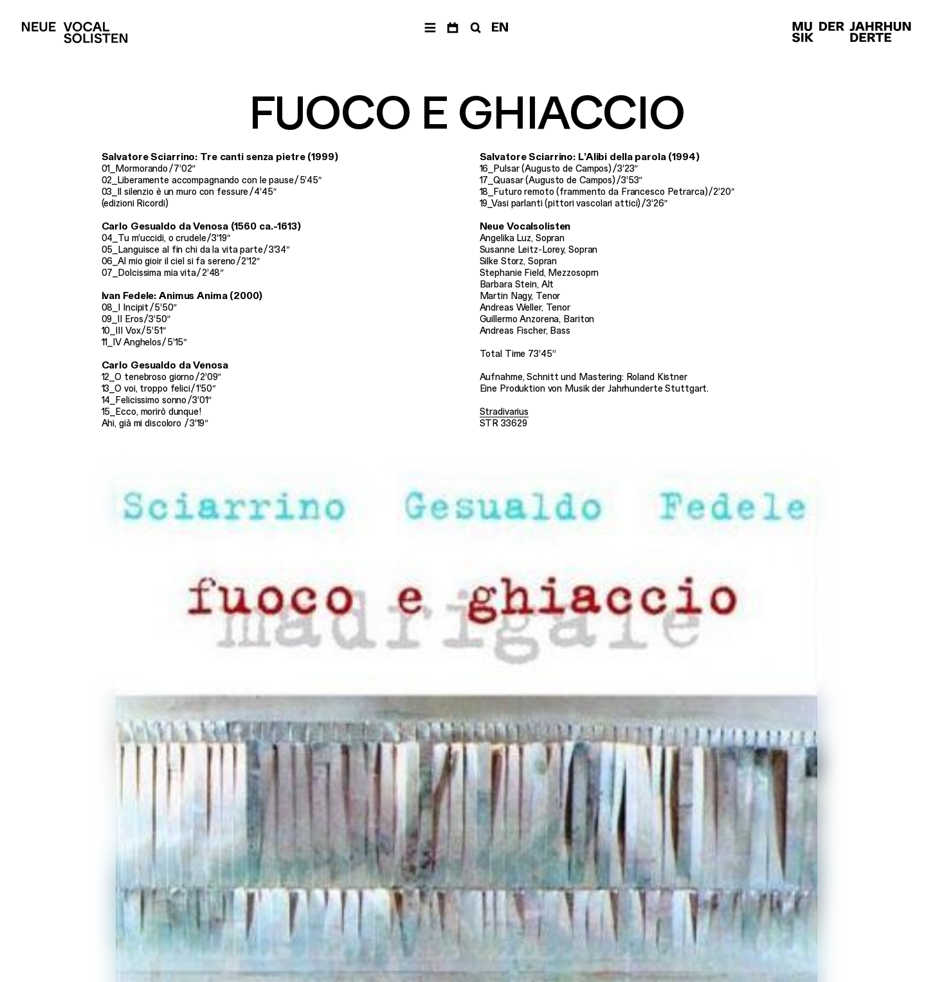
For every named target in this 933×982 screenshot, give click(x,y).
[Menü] (430, 28)
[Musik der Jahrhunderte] (851, 32)
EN (500, 27)
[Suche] (474, 28)
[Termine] (452, 28)
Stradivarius (504, 411)
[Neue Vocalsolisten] (74, 32)
